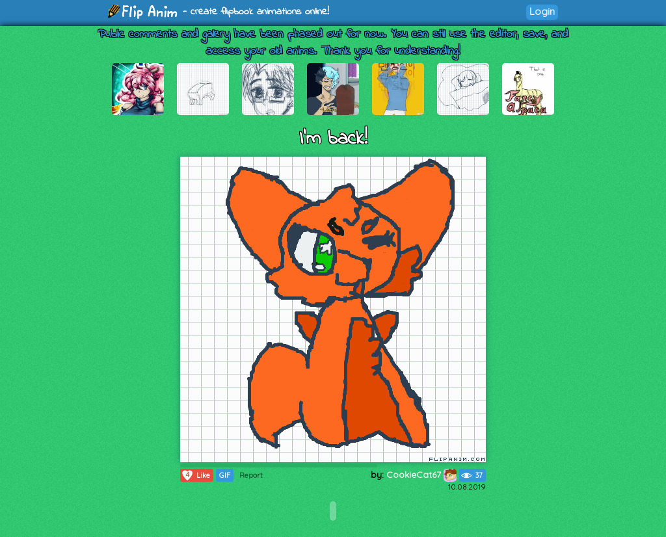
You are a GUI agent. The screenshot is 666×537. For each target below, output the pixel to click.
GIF (224, 475)
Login (542, 11)
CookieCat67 (421, 474)
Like (195, 475)
